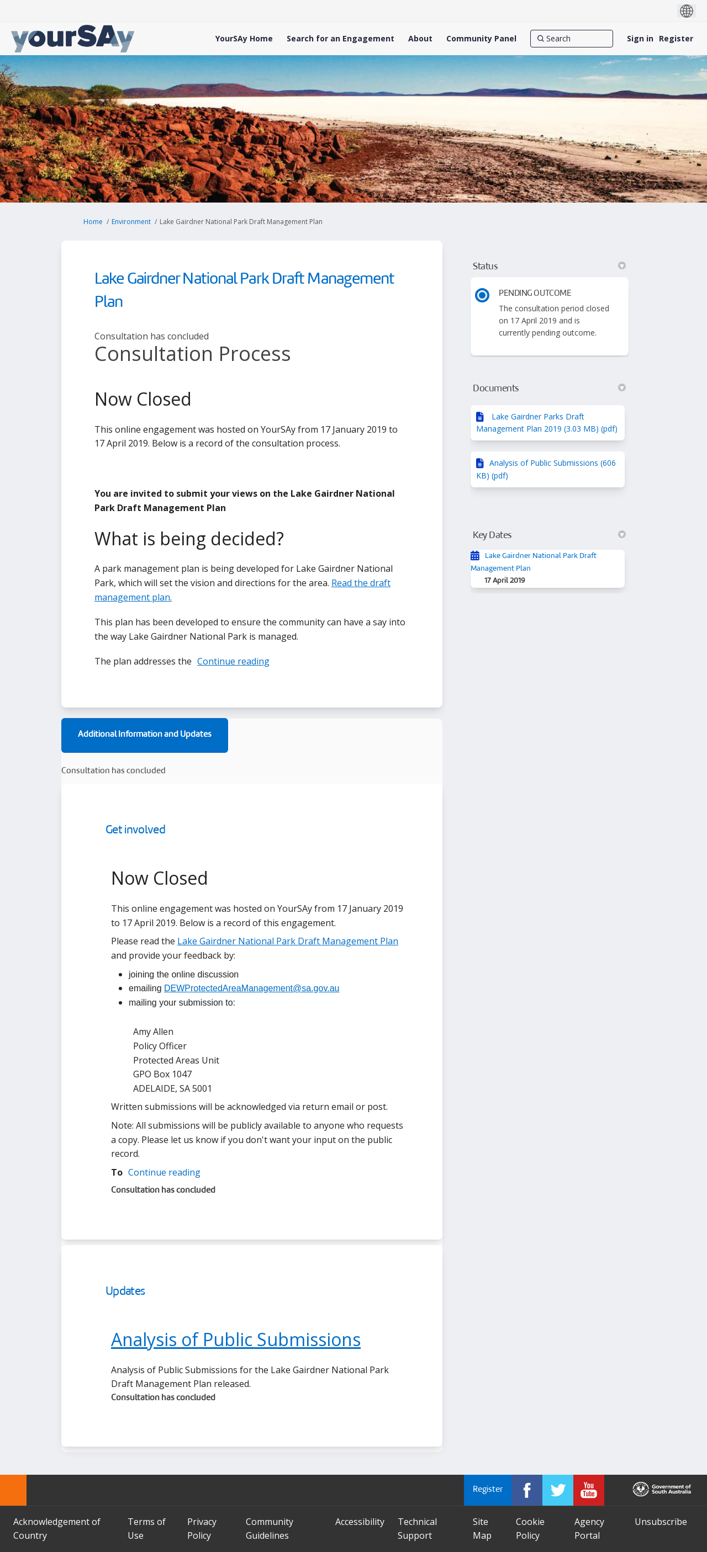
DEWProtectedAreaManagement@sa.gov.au (251, 988)
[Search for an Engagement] (340, 38)
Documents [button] (549, 389)
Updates (125, 1292)
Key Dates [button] (549, 535)
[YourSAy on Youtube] (588, 1490)
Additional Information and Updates (145, 735)
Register (676, 38)
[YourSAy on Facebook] (526, 1490)
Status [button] (549, 267)
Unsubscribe (661, 1522)
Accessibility (359, 1522)
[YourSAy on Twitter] (557, 1490)
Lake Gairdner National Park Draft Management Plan (287, 941)
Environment (131, 221)
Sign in (640, 38)
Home (93, 221)
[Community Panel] (481, 38)
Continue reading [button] (233, 661)
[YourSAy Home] (244, 38)
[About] (420, 38)
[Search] (571, 38)
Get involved (135, 830)
